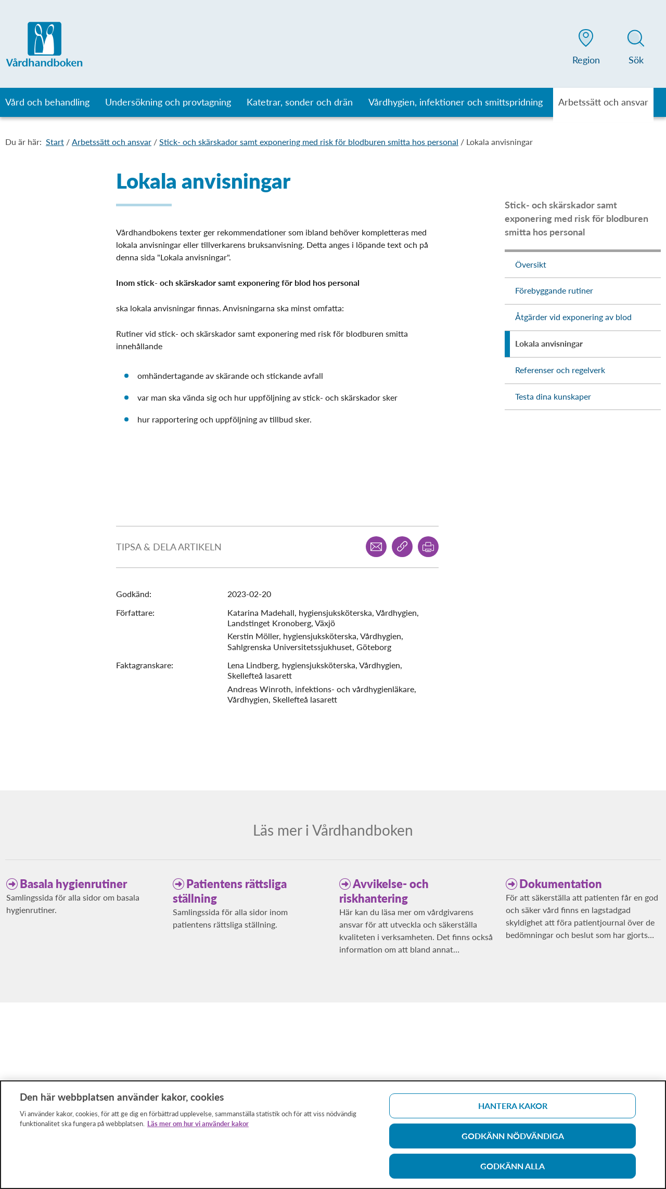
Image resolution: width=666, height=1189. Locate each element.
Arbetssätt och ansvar (111, 142)
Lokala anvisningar (499, 142)
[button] (586, 49)
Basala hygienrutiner (73, 884)
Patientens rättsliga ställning (230, 891)
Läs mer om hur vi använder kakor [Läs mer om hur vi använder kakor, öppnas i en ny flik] (198, 1127)
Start (55, 142)
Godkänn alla (512, 1169)
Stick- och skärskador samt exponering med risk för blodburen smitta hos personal (308, 142)
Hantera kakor (512, 1109)
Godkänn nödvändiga (513, 1139)
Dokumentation (560, 884)
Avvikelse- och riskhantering (384, 891)
